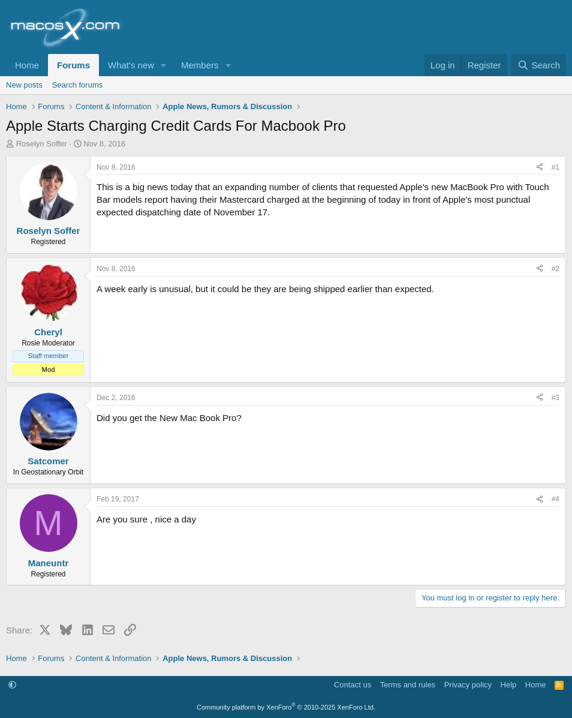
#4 (555, 499)
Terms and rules (407, 684)
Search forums (77, 84)
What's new (131, 65)
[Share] (539, 168)
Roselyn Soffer (41, 143)
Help (509, 684)
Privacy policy (468, 684)
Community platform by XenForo (286, 707)
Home (27, 65)
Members (200, 65)
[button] (163, 65)
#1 (555, 167)
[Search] (538, 65)
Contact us (352, 684)
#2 (555, 269)
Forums (73, 65)
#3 (555, 397)
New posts (24, 84)
